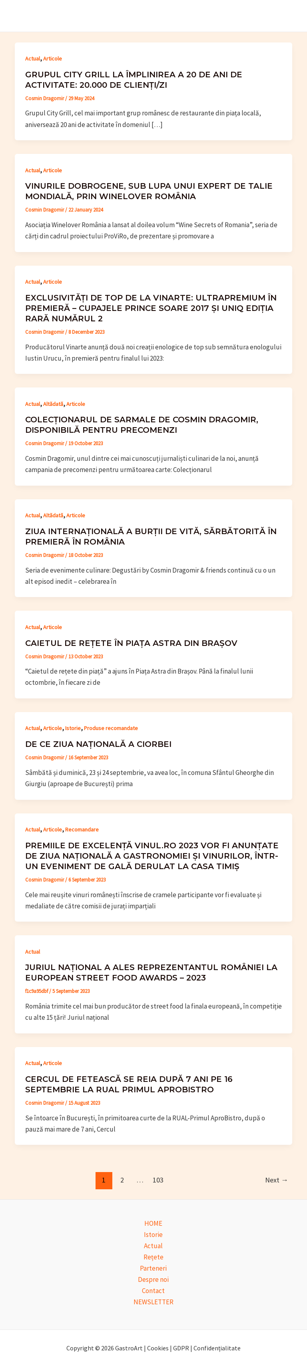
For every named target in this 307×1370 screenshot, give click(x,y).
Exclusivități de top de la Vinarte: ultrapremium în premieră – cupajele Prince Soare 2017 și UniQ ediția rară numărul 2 (151, 308)
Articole (52, 58)
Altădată (53, 404)
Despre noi (153, 1279)
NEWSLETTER (153, 1301)
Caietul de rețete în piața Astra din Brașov (131, 643)
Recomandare (82, 829)
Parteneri (153, 1268)
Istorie (73, 728)
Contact (153, 1290)
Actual (32, 58)
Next (276, 1179)
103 (158, 1179)
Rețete (153, 1257)
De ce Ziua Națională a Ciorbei (98, 744)
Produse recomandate (111, 728)
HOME (153, 1223)
